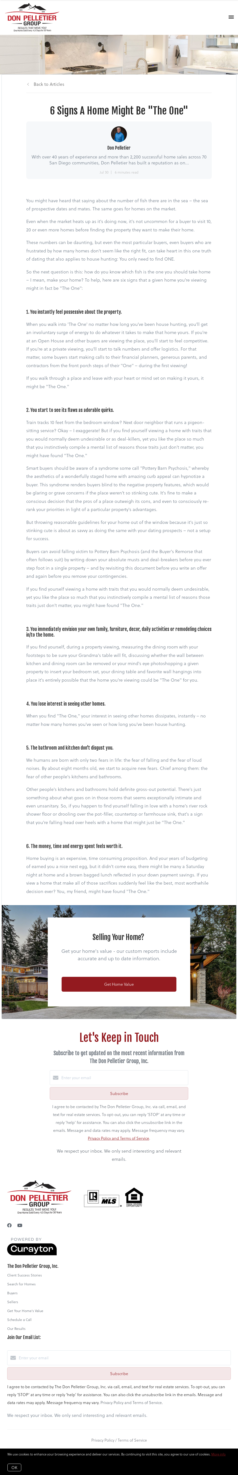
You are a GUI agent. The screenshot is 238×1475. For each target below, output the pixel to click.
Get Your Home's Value (25, 1310)
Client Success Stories (24, 1275)
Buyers (12, 1293)
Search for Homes (21, 1284)
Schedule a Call (19, 1319)
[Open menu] (231, 17)
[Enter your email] (124, 1077)
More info (218, 1454)
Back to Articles (49, 84)
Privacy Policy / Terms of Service (119, 1440)
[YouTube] (19, 1225)
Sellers (12, 1301)
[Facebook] (9, 1225)
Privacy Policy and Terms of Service (118, 1138)
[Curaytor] (32, 1254)
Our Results (16, 1328)
